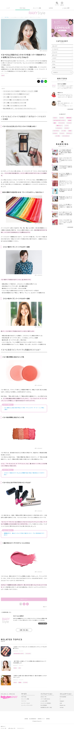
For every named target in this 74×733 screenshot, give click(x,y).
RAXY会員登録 (63, 696)
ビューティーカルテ (25, 703)
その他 (53, 67)
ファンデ (62, 133)
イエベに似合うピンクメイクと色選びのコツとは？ (16, 94)
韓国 (55, 123)
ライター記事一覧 (42, 623)
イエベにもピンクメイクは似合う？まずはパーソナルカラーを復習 (20, 91)
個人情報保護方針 (32, 718)
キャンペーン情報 (37, 8)
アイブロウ (25, 682)
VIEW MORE (70, 109)
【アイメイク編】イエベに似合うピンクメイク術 (15, 100)
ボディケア (54, 55)
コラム (53, 64)
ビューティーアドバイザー (27, 705)
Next (44, 606)
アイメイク (6, 73)
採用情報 (48, 718)
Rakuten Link (62, 705)
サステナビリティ (20, 728)
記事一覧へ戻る (24, 630)
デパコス (55, 133)
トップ (8, 8)
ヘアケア (54, 58)
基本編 (20, 682)
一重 (19, 667)
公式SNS (51, 8)
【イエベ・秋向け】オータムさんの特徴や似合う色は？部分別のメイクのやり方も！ (24, 473)
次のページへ (24, 599)
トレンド (69, 123)
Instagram (62, 701)
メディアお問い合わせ (45, 698)
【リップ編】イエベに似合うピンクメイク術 (14, 105)
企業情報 (26, 718)
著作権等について (41, 718)
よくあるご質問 (65, 8)
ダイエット (69, 133)
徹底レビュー (59, 125)
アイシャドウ (28, 653)
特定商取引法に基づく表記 (46, 707)
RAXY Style (22, 8)
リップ (66, 125)
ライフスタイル (66, 136)
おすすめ (61, 117)
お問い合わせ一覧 (11, 728)
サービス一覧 (3, 728)
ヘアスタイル (58, 128)
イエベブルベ (56, 130)
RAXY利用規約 (44, 705)
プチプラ (66, 128)
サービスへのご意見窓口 (46, 703)
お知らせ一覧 (43, 696)
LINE (61, 703)
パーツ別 (63, 130)
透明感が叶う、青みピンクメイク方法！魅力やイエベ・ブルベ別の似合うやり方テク (24, 534)
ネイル (53, 61)
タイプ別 (57, 136)
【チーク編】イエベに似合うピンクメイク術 (14, 103)
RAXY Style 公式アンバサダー (18, 653)
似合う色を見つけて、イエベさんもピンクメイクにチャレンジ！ (19, 108)
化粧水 (70, 130)
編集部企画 (69, 117)
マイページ (23, 701)
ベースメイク (55, 49)
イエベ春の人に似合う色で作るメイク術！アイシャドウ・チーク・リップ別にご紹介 (24, 408)
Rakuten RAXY (7, 3)
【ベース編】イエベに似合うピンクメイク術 (14, 97)
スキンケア (54, 46)
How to (3, 75)
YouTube (61, 707)
